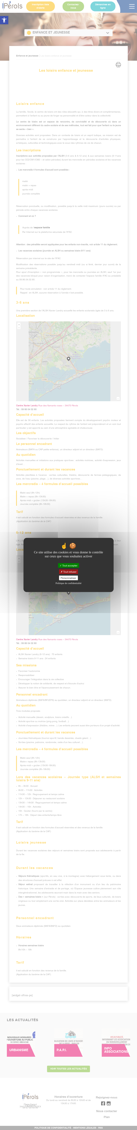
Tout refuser (68, 571)
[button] (4, 20)
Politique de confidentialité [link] (68, 583)
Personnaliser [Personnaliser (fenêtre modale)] (68, 577)
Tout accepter (68, 565)
